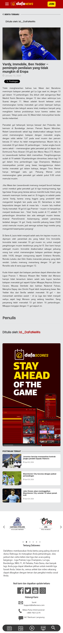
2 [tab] (26, 542)
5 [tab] (36, 542)
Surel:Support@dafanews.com (31, 604)
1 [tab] (23, 542)
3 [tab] (30, 542)
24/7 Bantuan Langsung (31, 618)
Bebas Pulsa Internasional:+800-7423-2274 (31, 611)
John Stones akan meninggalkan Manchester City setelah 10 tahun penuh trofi (40, 493)
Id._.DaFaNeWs (29, 332)
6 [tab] (40, 542)
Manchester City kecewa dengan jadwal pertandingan (39, 475)
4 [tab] (33, 542)
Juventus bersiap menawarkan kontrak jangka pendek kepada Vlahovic (39, 458)
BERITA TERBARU (11, 14)
